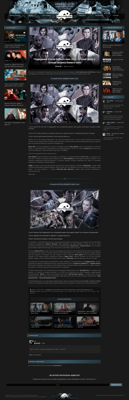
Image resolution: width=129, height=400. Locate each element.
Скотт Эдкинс (92, 291)
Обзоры (82, 15)
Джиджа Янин (39, 291)
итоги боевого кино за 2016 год (85, 72)
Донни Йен (47, 291)
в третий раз (87, 148)
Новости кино (15, 15)
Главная (33, 289)
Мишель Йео (83, 291)
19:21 (43, 343)
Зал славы (46, 15)
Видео (31, 15)
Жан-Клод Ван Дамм (57, 291)
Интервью (99, 15)
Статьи (115, 15)
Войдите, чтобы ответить (35, 354)
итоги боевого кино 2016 (71, 291)
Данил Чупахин (69, 66)
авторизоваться (57, 365)
